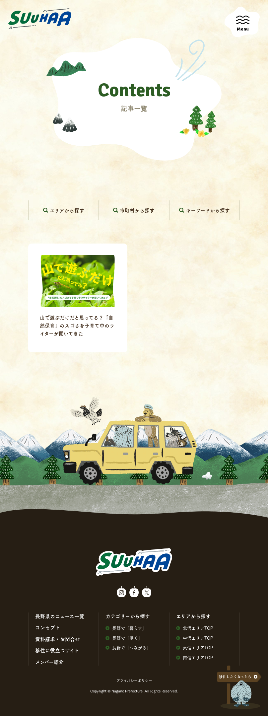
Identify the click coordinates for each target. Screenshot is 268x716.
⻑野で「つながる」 (128, 647)
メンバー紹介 (49, 662)
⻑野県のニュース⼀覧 (59, 616)
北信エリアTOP (194, 628)
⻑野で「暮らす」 (125, 628)
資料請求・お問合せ (57, 639)
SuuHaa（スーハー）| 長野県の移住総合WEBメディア (39, 19)
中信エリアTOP (194, 638)
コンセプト (47, 627)
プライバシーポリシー (134, 680)
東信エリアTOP (194, 647)
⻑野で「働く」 (123, 638)
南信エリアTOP (194, 657)
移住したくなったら (235, 676)
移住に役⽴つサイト (57, 650)
